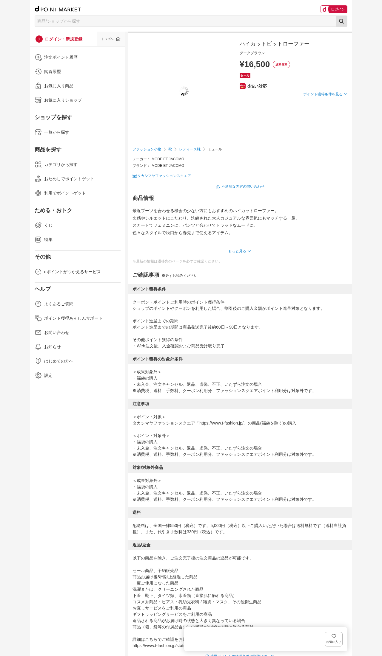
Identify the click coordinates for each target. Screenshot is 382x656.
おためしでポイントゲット (64, 178)
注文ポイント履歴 (56, 57)
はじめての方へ (54, 361)
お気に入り (338, 103)
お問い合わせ (52, 332)
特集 (44, 239)
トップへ (107, 39)
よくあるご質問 (54, 303)
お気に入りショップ (58, 100)
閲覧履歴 (48, 71)
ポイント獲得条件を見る (323, 116)
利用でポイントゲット (60, 193)
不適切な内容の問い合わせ (242, 186)
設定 (44, 375)
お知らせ (48, 346)
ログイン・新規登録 (63, 39)
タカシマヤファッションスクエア (164, 176)
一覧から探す (52, 132)
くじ (44, 225)
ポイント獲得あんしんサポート (69, 318)
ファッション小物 (147, 149)
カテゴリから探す (56, 164)
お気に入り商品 (54, 85)
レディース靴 (190, 149)
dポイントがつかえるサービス (68, 271)
